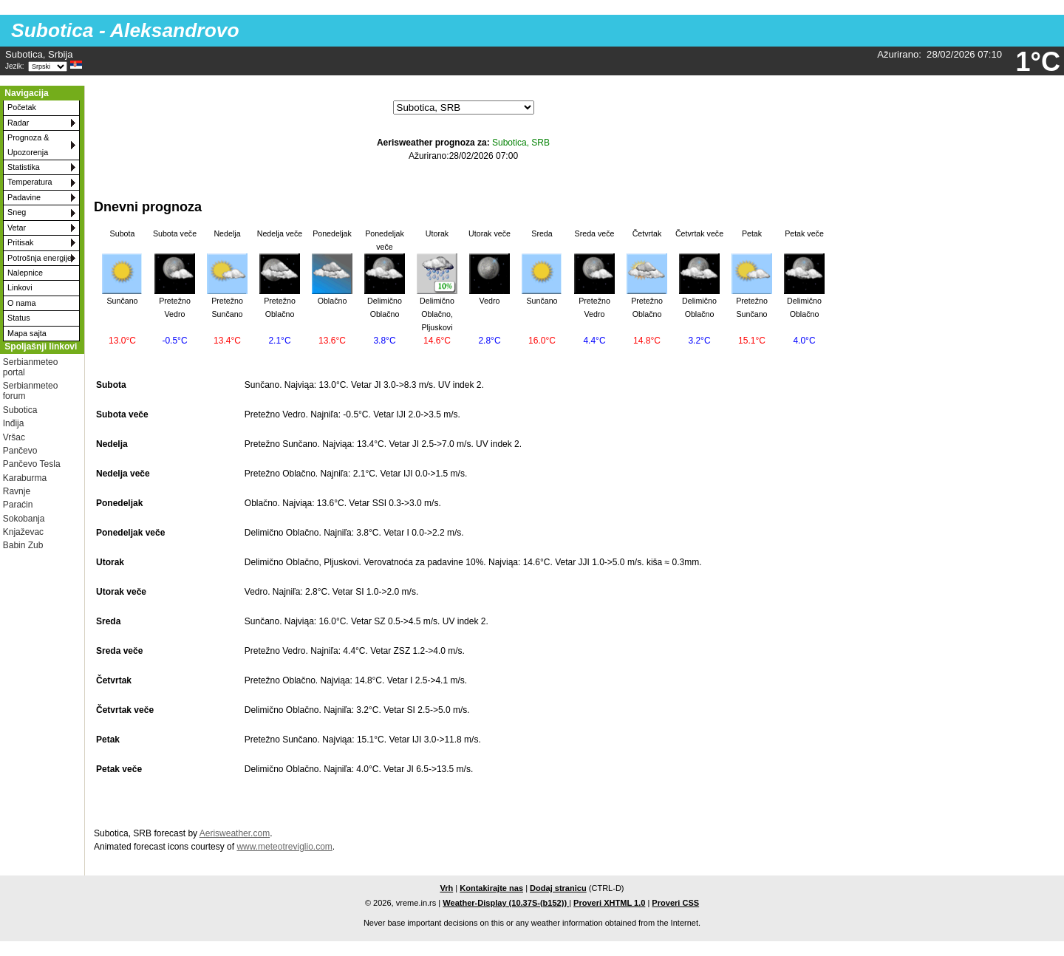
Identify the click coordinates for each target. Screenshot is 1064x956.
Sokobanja (24, 518)
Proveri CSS (675, 902)
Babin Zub (23, 545)
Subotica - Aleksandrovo (125, 30)
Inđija (13, 423)
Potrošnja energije (39, 257)
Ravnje (16, 491)
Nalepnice (25, 272)
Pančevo (20, 450)
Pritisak (20, 242)
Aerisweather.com (235, 833)
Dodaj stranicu (558, 888)
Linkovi (20, 287)
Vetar (16, 227)
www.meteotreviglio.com (284, 846)
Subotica (20, 410)
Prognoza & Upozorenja (28, 144)
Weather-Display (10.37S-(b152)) (506, 902)
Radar (18, 122)
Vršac (14, 437)
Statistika (23, 167)
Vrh (446, 888)
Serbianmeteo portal (30, 367)
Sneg (16, 212)
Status (18, 317)
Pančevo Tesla (32, 464)
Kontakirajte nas (491, 888)
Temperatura (29, 181)
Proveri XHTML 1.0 (609, 902)
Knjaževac (23, 532)
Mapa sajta (27, 333)
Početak (21, 107)
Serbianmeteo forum (30, 390)
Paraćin (18, 504)
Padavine (24, 197)
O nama (21, 302)
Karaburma (25, 478)
